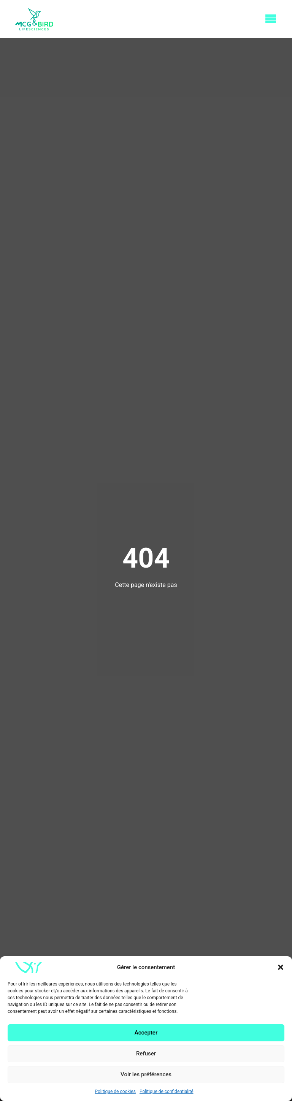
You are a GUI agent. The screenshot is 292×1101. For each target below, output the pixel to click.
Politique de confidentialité (167, 1091)
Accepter (146, 1032)
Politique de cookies (115, 1091)
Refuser (146, 1053)
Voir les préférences (146, 1074)
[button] (280, 967)
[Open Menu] (271, 19)
